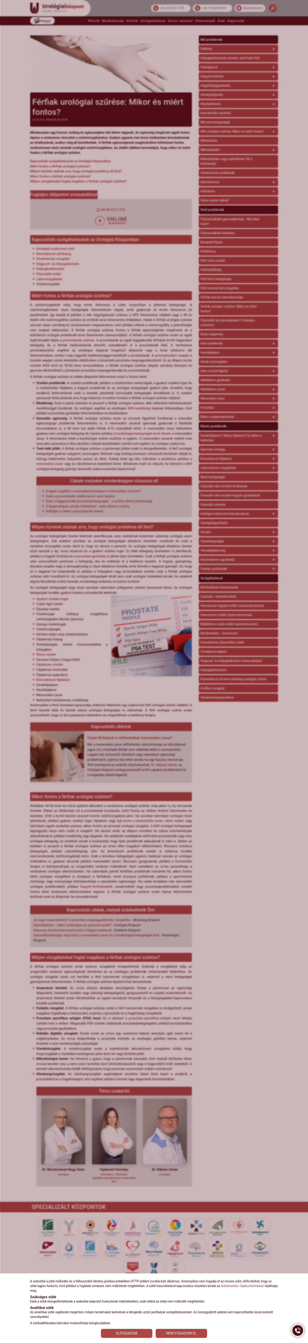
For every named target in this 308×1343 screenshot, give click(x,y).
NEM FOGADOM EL (181, 1333)
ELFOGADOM (126, 1333)
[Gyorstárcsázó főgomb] (298, 1330)
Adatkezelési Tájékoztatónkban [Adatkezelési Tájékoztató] (242, 1286)
